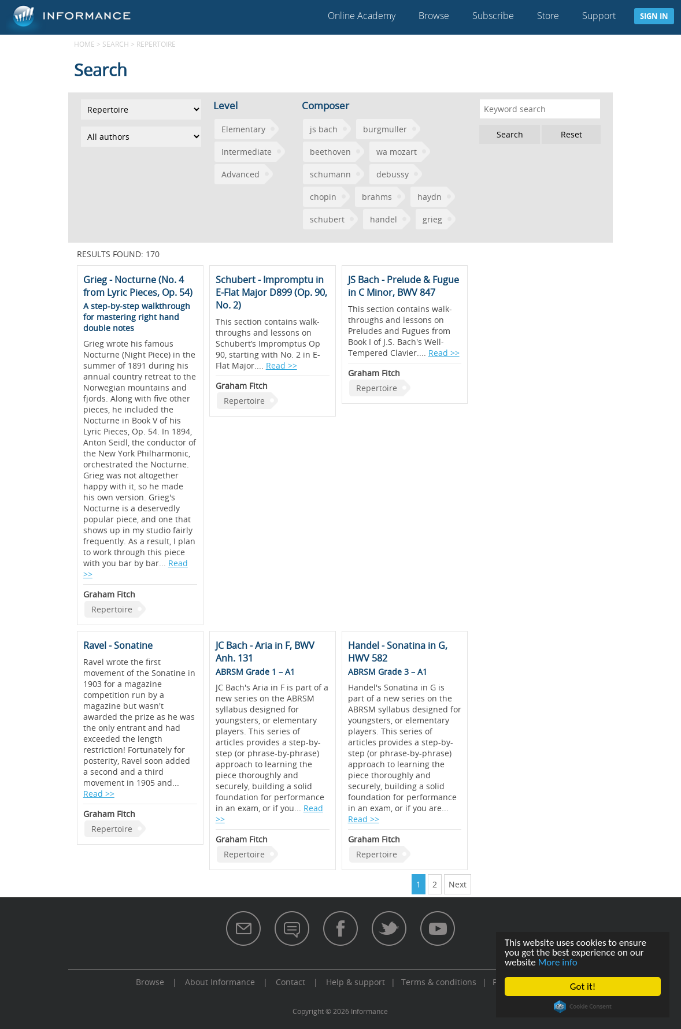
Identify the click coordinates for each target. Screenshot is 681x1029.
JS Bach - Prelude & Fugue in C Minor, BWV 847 (403, 286)
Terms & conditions (438, 981)
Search (115, 44)
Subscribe (493, 15)
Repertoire (111, 609)
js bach (324, 129)
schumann (330, 174)
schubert (327, 219)
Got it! (582, 986)
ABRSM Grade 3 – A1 (387, 671)
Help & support (355, 981)
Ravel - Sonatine (118, 645)
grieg (432, 219)
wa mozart (396, 151)
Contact (290, 981)
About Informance (220, 981)
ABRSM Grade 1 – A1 (255, 671)
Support (599, 15)
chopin (323, 196)
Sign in (654, 16)
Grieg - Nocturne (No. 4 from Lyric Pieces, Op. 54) (138, 286)
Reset (571, 134)
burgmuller (385, 129)
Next (458, 884)
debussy (392, 174)
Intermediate (246, 151)
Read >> (281, 365)
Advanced (240, 174)
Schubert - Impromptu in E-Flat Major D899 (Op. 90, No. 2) (271, 292)
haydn (429, 196)
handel (383, 219)
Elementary (243, 129)
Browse (434, 15)
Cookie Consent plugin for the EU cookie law (583, 1006)
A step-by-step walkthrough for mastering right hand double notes (136, 316)
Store (548, 15)
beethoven (330, 151)
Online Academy (361, 15)
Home (84, 44)
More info (558, 962)
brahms (377, 196)
